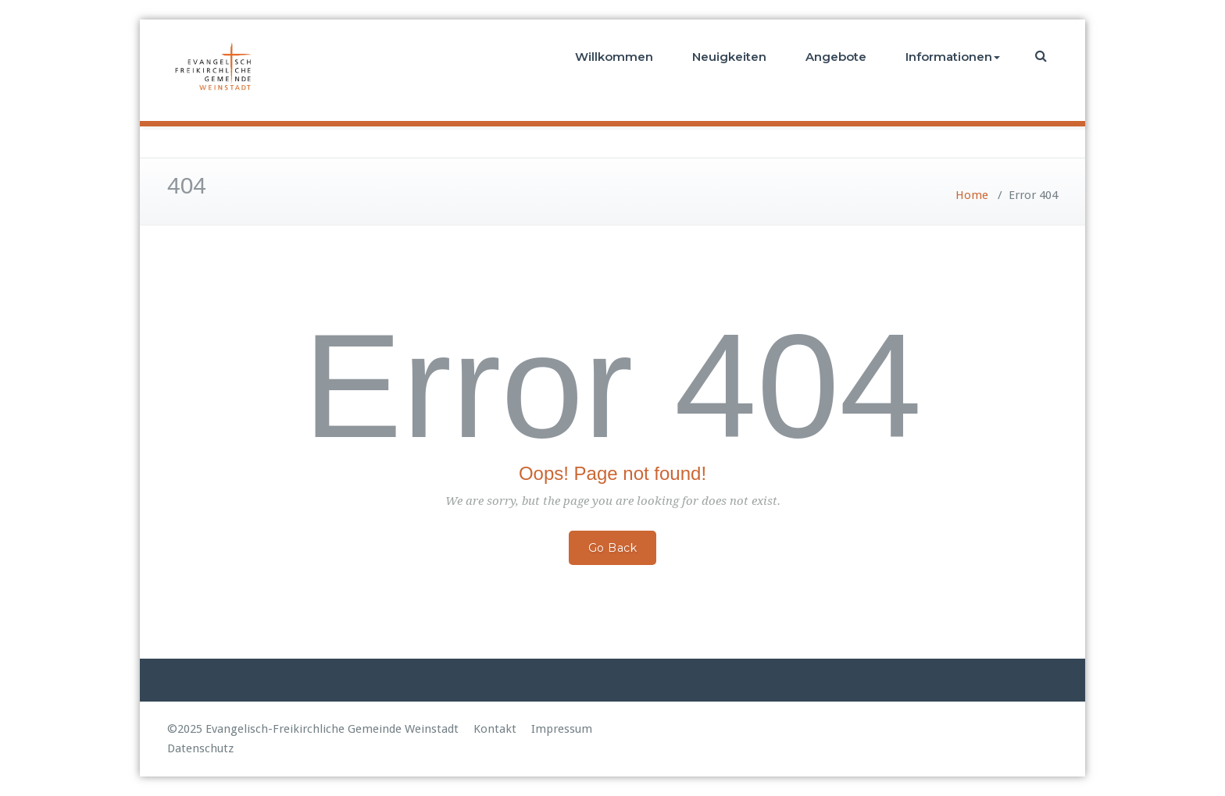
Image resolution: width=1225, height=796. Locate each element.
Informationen (952, 56)
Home (971, 195)
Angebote (835, 56)
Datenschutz (200, 748)
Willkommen (614, 56)
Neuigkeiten (729, 56)
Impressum (561, 729)
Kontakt (494, 729)
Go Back (613, 548)
